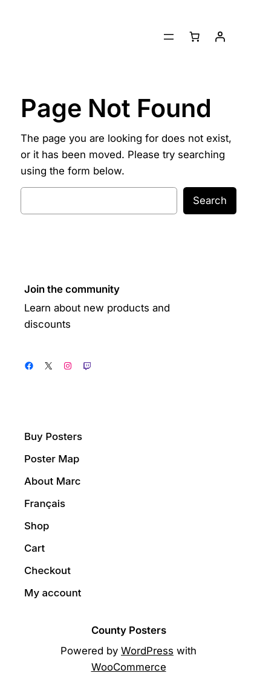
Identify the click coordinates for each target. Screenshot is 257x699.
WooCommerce (128, 667)
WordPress (147, 651)
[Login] (220, 36)
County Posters (128, 630)
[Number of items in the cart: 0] (194, 36)
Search (210, 200)
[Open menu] (168, 37)
